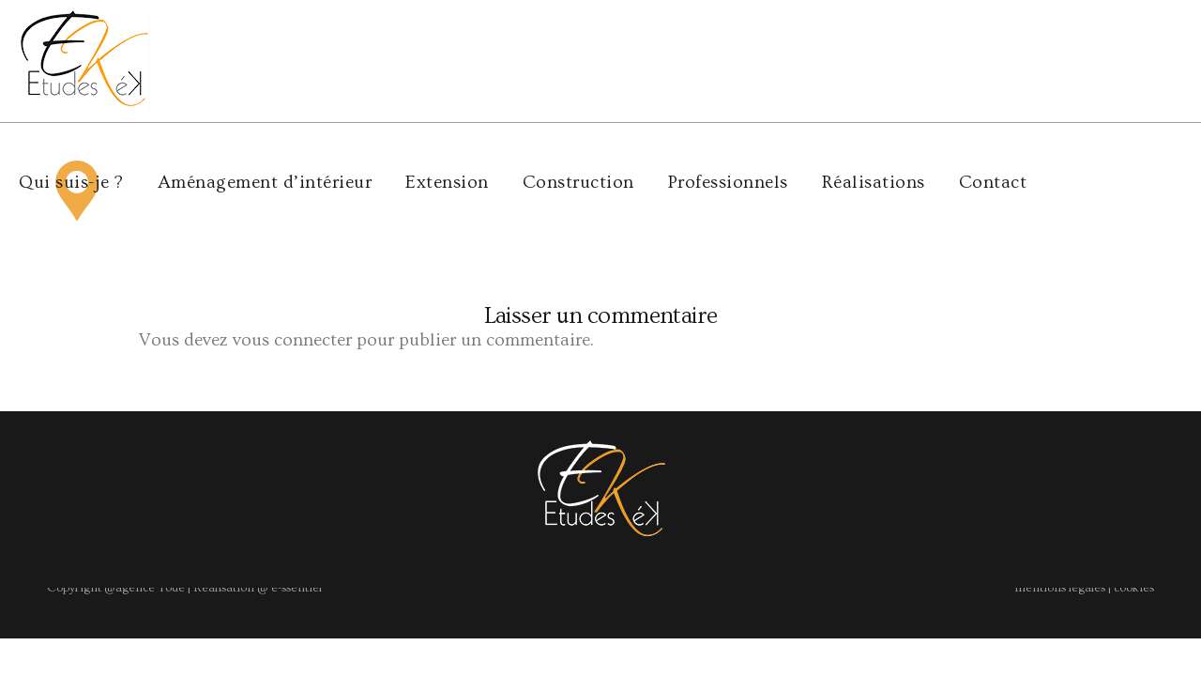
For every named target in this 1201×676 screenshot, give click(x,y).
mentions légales (1059, 464)
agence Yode (150, 464)
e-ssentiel (295, 464)
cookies (1134, 464)
